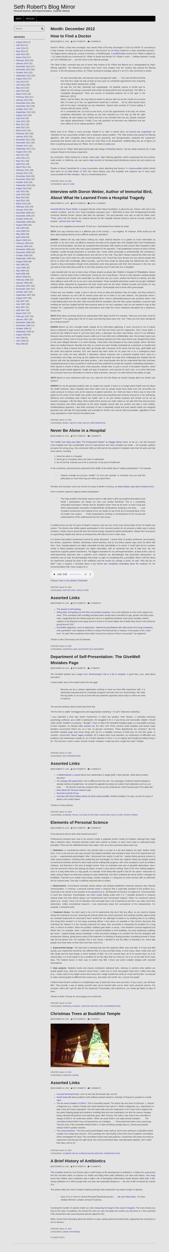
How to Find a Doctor (71, 36)
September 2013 (23, 75)
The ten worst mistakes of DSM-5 (72, 1103)
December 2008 (23, 249)
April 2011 (20, 164)
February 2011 (22, 170)
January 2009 (22, 246)
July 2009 (20, 228)
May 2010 (20, 197)
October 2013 (22, 72)
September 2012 (23, 112)
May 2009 (20, 234)
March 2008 (21, 277)
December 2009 (23, 213)
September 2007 (23, 295)
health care (68, 184)
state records (95, 160)
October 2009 (22, 219)
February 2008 (22, 280)
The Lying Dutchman (66, 1131)
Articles (30, 19)
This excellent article (60, 1172)
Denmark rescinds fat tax (68, 793)
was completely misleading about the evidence (126, 564)
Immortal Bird (57, 209)
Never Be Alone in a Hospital (78, 430)
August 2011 (21, 152)
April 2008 (20, 274)
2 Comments (95, 769)
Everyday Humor (71, 1075)
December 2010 (23, 176)
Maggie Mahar (115, 442)
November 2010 (23, 179)
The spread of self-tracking (69, 609)
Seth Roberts (79, 41)
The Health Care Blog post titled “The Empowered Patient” (78, 442)
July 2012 (20, 118)
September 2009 (23, 222)
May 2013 (20, 88)
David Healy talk (64, 1097)
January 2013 (22, 100)
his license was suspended (138, 132)
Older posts (58, 1237)
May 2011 (20, 161)
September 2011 (23, 149)
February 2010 (22, 206)
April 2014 (20, 54)
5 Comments (95, 41)
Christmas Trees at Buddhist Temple (85, 1013)
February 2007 (22, 316)
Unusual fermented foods (68, 1094)
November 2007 (23, 289)
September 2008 (23, 258)
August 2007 (21, 298)
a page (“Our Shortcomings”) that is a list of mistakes (101, 674)
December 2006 (23, 322)
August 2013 (21, 78)
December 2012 (23, 103)
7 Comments (95, 1167)
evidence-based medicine (91, 1153)
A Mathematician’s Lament (68, 775)
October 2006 (22, 328)
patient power (130, 815)
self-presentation (72, 756)
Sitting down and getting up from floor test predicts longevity (83, 612)
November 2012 (23, 106)
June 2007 (20, 304)
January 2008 (22, 283)
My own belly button (127, 1197)
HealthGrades (119, 53)
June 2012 (20, 121)
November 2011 (23, 142)
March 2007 (21, 313)
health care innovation (94, 423)
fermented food (112, 1153)
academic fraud (70, 815)
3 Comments (95, 603)
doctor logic (69, 590)
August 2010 (21, 188)
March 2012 (21, 130)
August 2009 (21, 225)
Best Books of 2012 (77, 171)
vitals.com (110, 144)
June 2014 (20, 48)
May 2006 (20, 344)
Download (82, 580)
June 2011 (20, 158)
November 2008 (23, 252)
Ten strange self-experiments (70, 781)
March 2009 (21, 240)
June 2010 (20, 194)
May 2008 (20, 270)
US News (115, 50)
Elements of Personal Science (79, 822)
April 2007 (20, 310)
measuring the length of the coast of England (114, 1208)
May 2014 (20, 51)
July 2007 (20, 301)
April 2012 (20, 127)
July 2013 (20, 82)
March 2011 (21, 167)
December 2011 (23, 139)
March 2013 (21, 94)
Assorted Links (65, 598)
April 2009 (20, 237)
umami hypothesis (71, 1232)
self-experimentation (110, 1006)
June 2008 (20, 267)
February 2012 (22, 133)
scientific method (89, 1006)
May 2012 (20, 124)
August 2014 (21, 42)
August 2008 (21, 261)
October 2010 (22, 182)
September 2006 (23, 331)
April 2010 (20, 200)
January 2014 (22, 63)
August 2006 (21, 334)
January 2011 (22, 173)
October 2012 (22, 109)
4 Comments (95, 828)
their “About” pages (75, 735)
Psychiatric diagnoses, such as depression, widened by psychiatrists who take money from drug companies (105, 627)
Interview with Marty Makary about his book (83, 796)
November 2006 (23, 325)
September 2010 (23, 185)
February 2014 (22, 60)
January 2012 (22, 136)
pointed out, (90, 726)
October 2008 (22, 255)
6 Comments (95, 436)
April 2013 (20, 91)
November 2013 (23, 69)
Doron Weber (72, 209)
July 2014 (20, 45)
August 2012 (21, 115)
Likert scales (96, 895)
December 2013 (23, 66)
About (19, 19)
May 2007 (20, 307)
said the (70, 221)
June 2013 (20, 85)
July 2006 (20, 338)
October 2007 (22, 292)
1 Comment (95, 668)
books (66, 423)
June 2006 (20, 341)
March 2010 (21, 203)
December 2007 (23, 286)
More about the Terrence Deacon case (74, 790)
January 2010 (22, 210)
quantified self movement (91, 649)
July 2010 (20, 191)
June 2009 (20, 231)
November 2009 (23, 216)
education (105, 815)
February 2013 (22, 97)
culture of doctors (89, 815)
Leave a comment (98, 203)
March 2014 (21, 57)
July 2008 (20, 264)
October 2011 (22, 146)
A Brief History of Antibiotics (78, 1161)
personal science (71, 1006)
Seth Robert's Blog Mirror (44, 7)
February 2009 (22, 243)
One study (150, 1175)
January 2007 (22, 319)
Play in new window (68, 580)
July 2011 (20, 155)
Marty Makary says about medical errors (136, 486)
